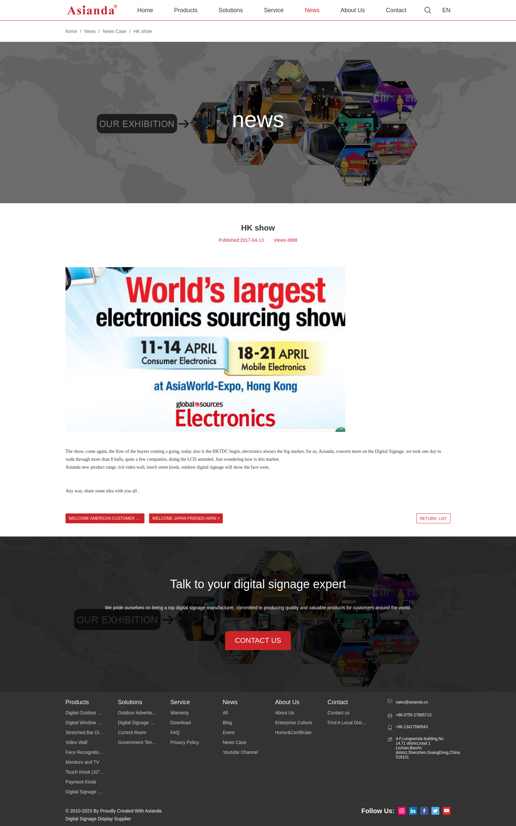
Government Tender (138, 742)
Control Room (132, 732)
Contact (396, 10)
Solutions (231, 10)
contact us (258, 640)
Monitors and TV (82, 762)
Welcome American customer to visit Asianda (106, 518)
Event (229, 732)
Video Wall (76, 742)
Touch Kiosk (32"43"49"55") (91, 772)
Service (274, 10)
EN (446, 10)
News (312, 10)
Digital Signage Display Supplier (98, 818)
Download (180, 722)
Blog (227, 722)
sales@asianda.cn (412, 702)
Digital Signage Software (143, 722)
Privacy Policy (184, 742)
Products (185, 10)
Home (145, 10)
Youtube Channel (240, 752)
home (71, 31)
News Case (114, 31)
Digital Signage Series (88, 791)
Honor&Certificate (293, 732)
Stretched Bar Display (87, 732)
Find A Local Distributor (351, 722)
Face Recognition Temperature (91, 752)
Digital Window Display (88, 722)
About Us (353, 10)
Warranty (179, 712)
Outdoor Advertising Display (144, 712)
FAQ (175, 732)
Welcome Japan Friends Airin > (185, 518)
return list (433, 518)
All (225, 712)
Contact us (338, 712)
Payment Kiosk (80, 782)
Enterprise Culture (293, 722)
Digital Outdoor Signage (90, 712)
